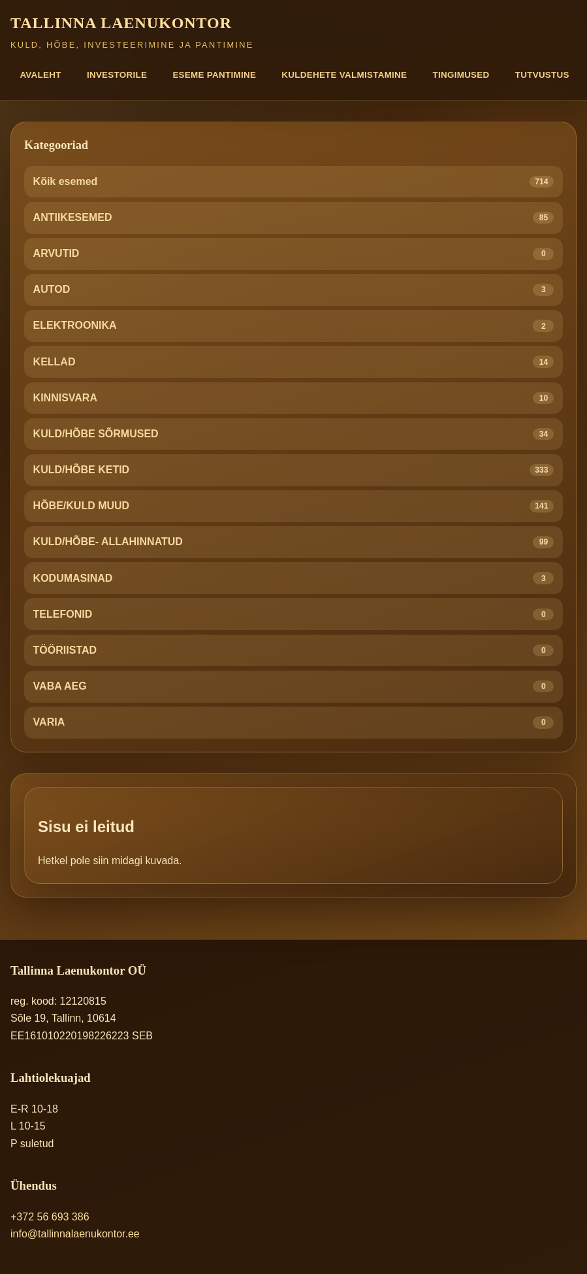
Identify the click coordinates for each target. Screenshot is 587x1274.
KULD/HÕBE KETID (293, 470)
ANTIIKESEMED (293, 218)
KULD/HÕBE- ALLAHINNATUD (293, 542)
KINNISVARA (293, 398)
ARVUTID (293, 254)
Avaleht (40, 75)
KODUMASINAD (293, 578)
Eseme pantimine (214, 75)
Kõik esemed (293, 182)
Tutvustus (542, 75)
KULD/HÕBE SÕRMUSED (293, 434)
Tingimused (461, 75)
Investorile (117, 75)
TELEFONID (293, 615)
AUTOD (293, 290)
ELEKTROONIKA (293, 326)
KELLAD (293, 362)
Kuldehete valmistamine (344, 75)
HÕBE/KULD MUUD (293, 506)
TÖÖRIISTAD (293, 651)
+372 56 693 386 (49, 1216)
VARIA (293, 722)
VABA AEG (293, 686)
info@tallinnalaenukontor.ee (75, 1233)
